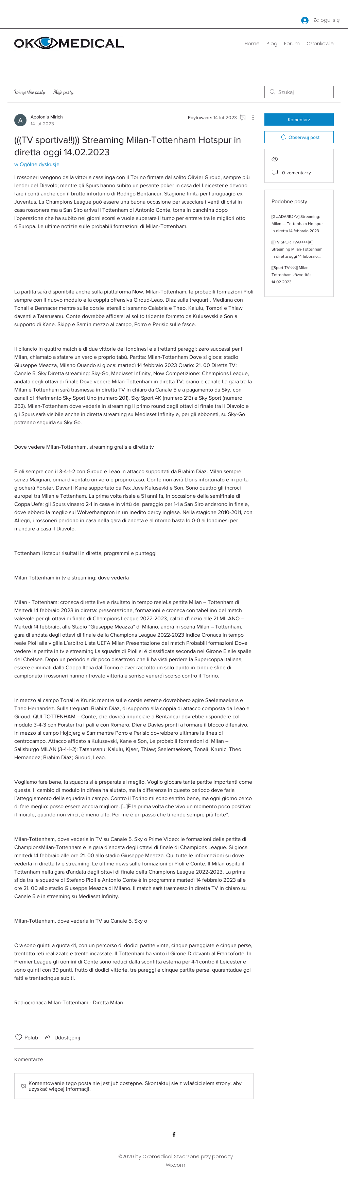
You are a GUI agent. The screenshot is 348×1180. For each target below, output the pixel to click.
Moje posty (63, 92)
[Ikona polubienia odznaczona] (18, 1037)
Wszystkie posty (29, 92)
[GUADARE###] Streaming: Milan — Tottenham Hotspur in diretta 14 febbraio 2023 (297, 223)
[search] (299, 92)
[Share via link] (62, 1037)
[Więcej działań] (249, 117)
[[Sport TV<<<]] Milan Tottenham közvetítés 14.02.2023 (292, 274)
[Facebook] (174, 1134)
